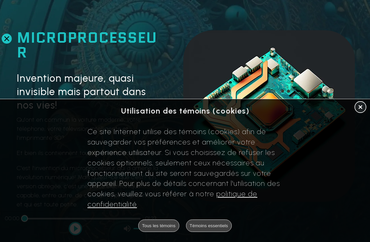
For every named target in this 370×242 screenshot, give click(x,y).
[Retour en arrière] (7, 39)
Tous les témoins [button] (158, 225)
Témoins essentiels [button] (209, 225)
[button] (360, 107)
